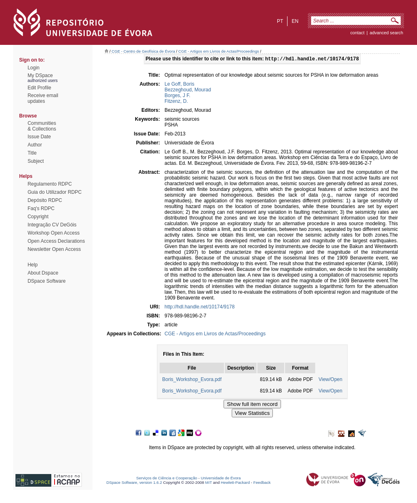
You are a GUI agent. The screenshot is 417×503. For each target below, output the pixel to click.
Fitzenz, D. (176, 102)
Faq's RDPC (41, 208)
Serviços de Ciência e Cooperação (167, 478)
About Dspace (43, 273)
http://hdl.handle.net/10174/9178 (200, 307)
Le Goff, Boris (179, 85)
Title (32, 153)
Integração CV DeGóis (52, 225)
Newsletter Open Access (54, 249)
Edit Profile (39, 88)
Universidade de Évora (221, 478)
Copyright (38, 216)
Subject (36, 161)
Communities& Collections (42, 126)
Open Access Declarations (56, 241)
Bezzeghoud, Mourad (188, 90)
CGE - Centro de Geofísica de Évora (143, 51)
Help (33, 265)
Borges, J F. (177, 96)
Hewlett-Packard (235, 483)
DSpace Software (47, 281)
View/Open (330, 380)
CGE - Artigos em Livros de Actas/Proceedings (218, 51)
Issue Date (39, 137)
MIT (208, 483)
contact (357, 32)
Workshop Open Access (54, 233)
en (295, 21)
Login (34, 68)
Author (35, 145)
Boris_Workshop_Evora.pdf (192, 380)
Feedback (262, 483)
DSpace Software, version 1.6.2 (134, 483)
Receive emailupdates (43, 98)
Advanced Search (386, 32)
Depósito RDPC (45, 200)
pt (280, 21)
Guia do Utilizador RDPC (55, 192)
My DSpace (40, 75)
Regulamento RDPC (50, 184)
